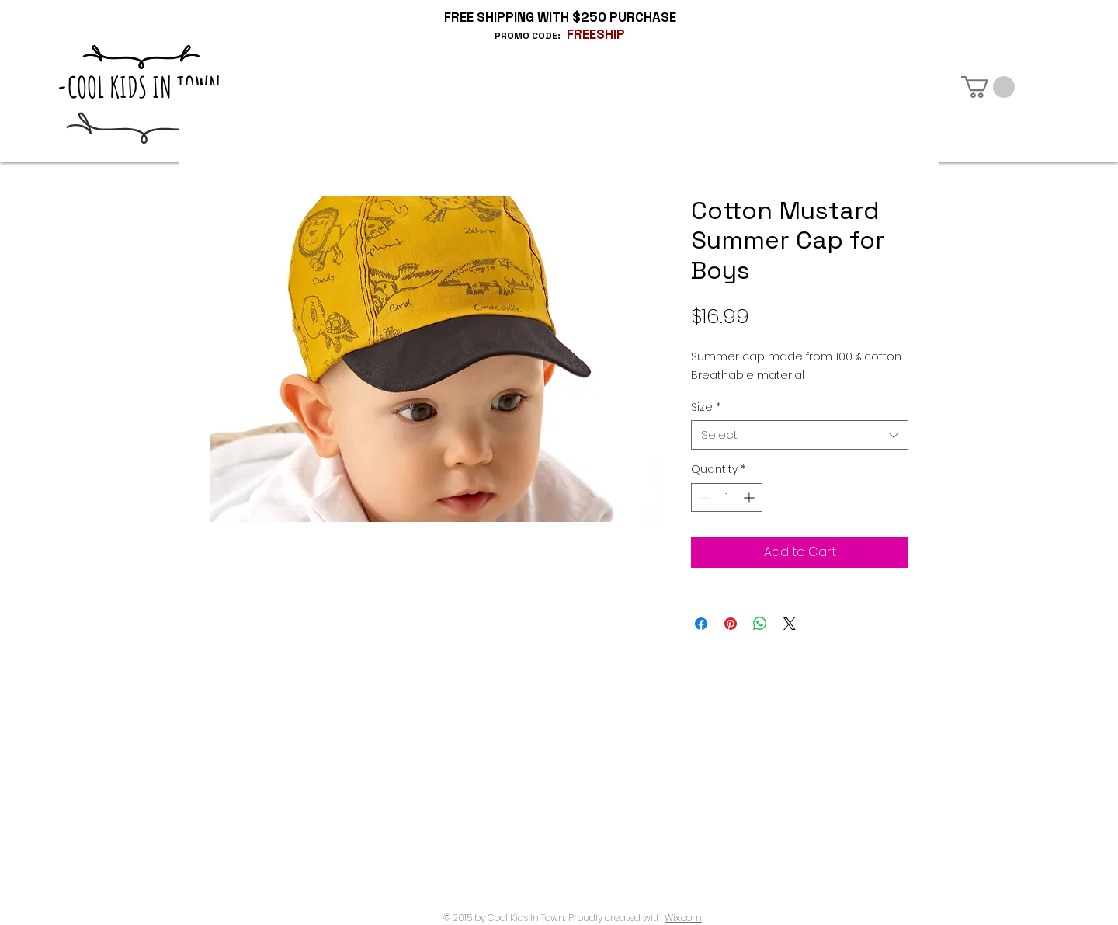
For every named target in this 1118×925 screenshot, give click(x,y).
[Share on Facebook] (701, 623)
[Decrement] (703, 497)
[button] (988, 87)
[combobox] (799, 435)
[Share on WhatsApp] (760, 623)
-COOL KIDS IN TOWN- (144, 86)
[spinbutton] (727, 497)
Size (705, 407)
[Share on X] (789, 623)
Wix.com (683, 917)
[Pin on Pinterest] (730, 623)
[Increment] (750, 497)
